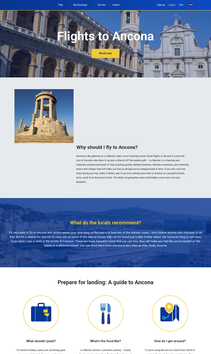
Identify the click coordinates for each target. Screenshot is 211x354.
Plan (62, 4)
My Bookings (82, 4)
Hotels (116, 4)
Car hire (101, 4)
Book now (105, 53)
